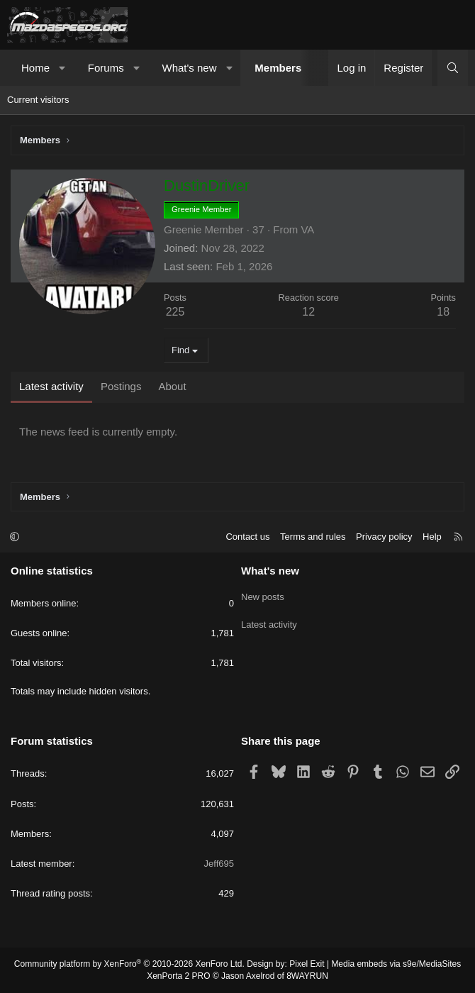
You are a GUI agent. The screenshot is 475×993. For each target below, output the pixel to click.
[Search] (452, 68)
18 (443, 312)
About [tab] (172, 386)
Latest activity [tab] (51, 386)
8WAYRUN (307, 976)
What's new (189, 68)
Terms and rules (312, 536)
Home (35, 68)
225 (175, 312)
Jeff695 (219, 863)
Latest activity (269, 620)
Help (432, 536)
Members (278, 68)
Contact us (247, 536)
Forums (106, 68)
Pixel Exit (306, 964)
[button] (63, 68)
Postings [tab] (121, 386)
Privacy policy (384, 536)
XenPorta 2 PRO (178, 976)
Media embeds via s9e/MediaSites (396, 964)
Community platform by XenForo (129, 964)
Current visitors (38, 99)
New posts (262, 594)
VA (307, 229)
